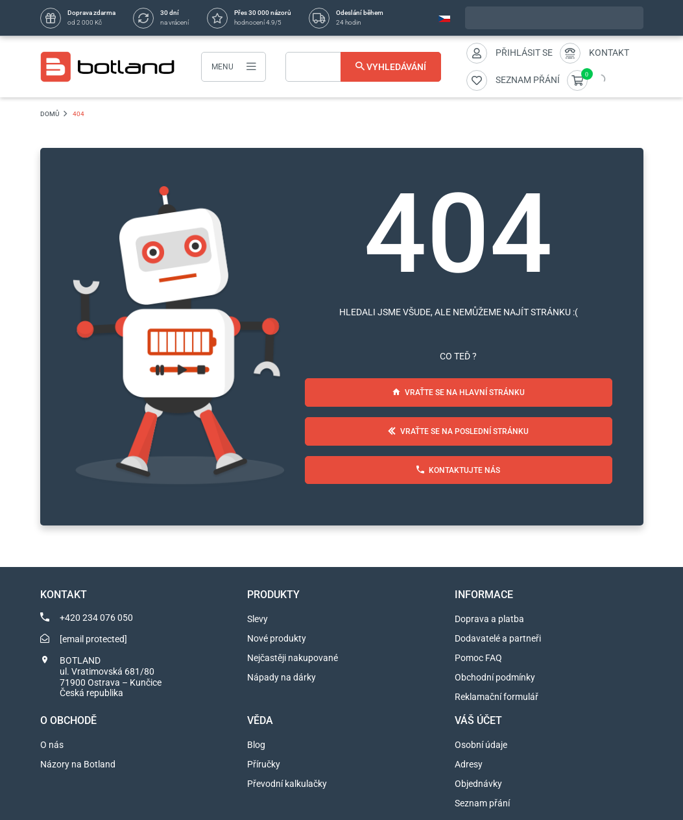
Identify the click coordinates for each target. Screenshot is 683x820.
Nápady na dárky (281, 677)
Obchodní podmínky (495, 677)
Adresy (469, 764)
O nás (52, 745)
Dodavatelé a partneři (498, 638)
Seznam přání (482, 803)
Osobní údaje (481, 745)
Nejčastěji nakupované (292, 658)
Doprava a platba (489, 619)
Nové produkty (276, 638)
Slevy (257, 619)
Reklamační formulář (496, 697)
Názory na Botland (77, 764)
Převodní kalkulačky (287, 783)
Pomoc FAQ (478, 658)
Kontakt (609, 52)
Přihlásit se (524, 52)
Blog (256, 745)
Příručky (263, 764)
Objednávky (478, 783)
